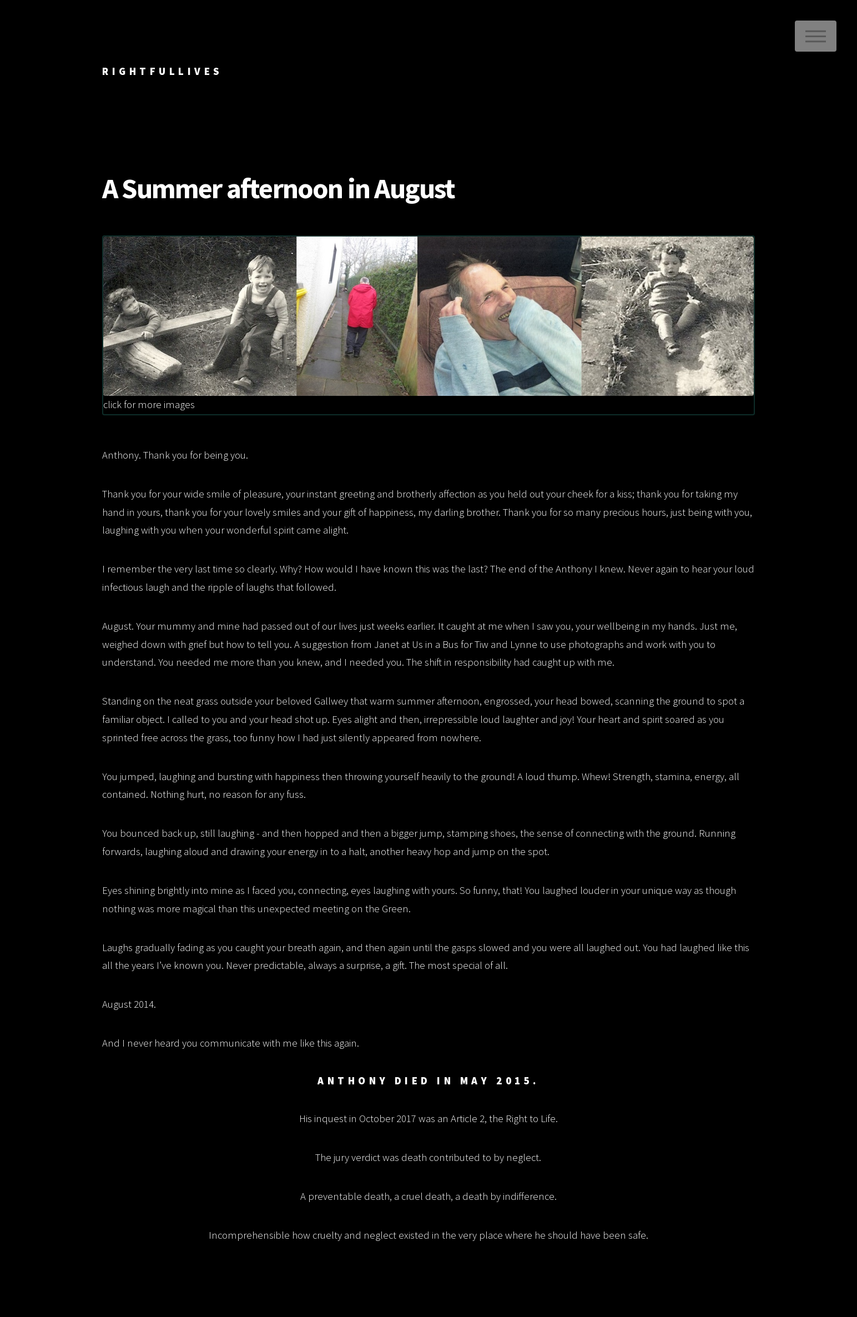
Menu (815, 36)
